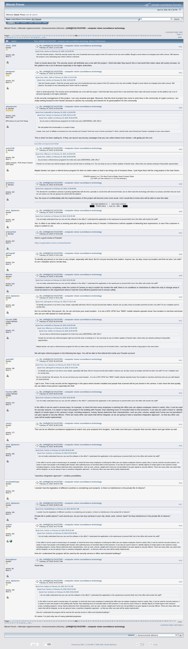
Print (180, 37)
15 (37, 35)
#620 (180, 582)
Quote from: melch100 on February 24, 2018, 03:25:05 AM (55, 325)
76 (27, 37)
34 (84, 35)
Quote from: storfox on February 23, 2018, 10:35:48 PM (55, 51)
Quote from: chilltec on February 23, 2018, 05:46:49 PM (58, 118)
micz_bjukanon (13, 210)
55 (134, 35)
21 (52, 35)
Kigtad (9, 524)
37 (91, 35)
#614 (180, 424)
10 (25, 35)
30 (73, 35)
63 (153, 35)
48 (117, 35)
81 (39, 37)
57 (139, 35)
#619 (180, 560)
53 (129, 35)
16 (40, 35)
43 (105, 35)
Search (24, 23)
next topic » (180, 33)
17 (42, 35)
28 (68, 35)
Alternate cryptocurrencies (29, 28)
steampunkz (11, 106)
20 (49, 35)
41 (100, 35)
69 (10, 37)
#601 (180, 47)
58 (141, 35)
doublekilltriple (12, 482)
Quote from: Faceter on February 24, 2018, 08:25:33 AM (55, 450)
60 (146, 35)
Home (11, 23)
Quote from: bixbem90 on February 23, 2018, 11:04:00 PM (55, 112)
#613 (180, 393)
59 (144, 35)
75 (24, 37)
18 (45, 35)
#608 (180, 254)
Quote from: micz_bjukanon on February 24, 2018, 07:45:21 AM (57, 365)
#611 (180, 321)
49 (120, 35)
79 (34, 37)
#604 (180, 149)
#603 (180, 108)
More (45, 23)
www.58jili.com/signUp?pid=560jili (46, 144)
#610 (180, 297)
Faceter (9, 319)
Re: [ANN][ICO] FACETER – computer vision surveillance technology (71, 46)
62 (151, 35)
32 (79, 35)
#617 (180, 504)
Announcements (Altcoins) (53, 28)
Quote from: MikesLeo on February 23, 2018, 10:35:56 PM (55, 154)
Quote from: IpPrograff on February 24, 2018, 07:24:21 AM (56, 302)
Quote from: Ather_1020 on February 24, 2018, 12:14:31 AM (56, 77)
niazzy (8, 423)
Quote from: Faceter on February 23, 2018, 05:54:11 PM (56, 115)
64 (155, 35)
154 (43, 37)
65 (158, 35)
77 (29, 37)
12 (30, 35)
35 (86, 35)
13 (33, 35)
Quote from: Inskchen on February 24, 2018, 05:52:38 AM (55, 216)
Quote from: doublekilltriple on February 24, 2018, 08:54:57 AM (57, 509)
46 (112, 35)
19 (47, 35)
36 (89, 35)
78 (32, 37)
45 (110, 35)
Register (37, 23)
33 (81, 35)
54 (131, 35)
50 (122, 35)
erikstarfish (11, 232)
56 (136, 35)
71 (15, 37)
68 (8, 37)
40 (98, 35)
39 (96, 35)
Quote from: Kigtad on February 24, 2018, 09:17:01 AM (54, 586)
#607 (180, 233)
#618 (180, 526)
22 (54, 35)
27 (66, 35)
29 (71, 35)
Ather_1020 (11, 46)
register (34, 15)
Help (18, 23)
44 (108, 35)
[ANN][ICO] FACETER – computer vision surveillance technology (95, 28)
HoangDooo (11, 559)
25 (61, 35)
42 (103, 35)
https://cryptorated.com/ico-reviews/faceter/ (53, 243)
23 (57, 35)
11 (28, 35)
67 (5, 37)
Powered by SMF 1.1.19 (80, 644)
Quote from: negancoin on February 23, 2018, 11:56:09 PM (56, 188)
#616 (180, 483)
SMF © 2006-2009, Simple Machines (103, 644)
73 (20, 37)
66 (160, 35)
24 (59, 35)
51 (124, 35)
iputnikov (10, 183)
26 (64, 35)
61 (148, 35)
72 (17, 37)
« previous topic (171, 32)
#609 (180, 276)
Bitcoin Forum (10, 28)
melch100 (10, 148)
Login (30, 23)
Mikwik (9, 274)
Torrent (38, 19)
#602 (180, 73)
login (27, 15)
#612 (180, 360)
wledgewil (10, 71)
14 (35, 35)
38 (93, 35)
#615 (180, 446)
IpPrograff (10, 253)
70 (13, 37)
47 (115, 35)
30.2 (33, 19)
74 (22, 37)
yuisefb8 (10, 359)
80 (36, 37)
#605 (180, 184)
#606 (180, 212)
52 (127, 35)
